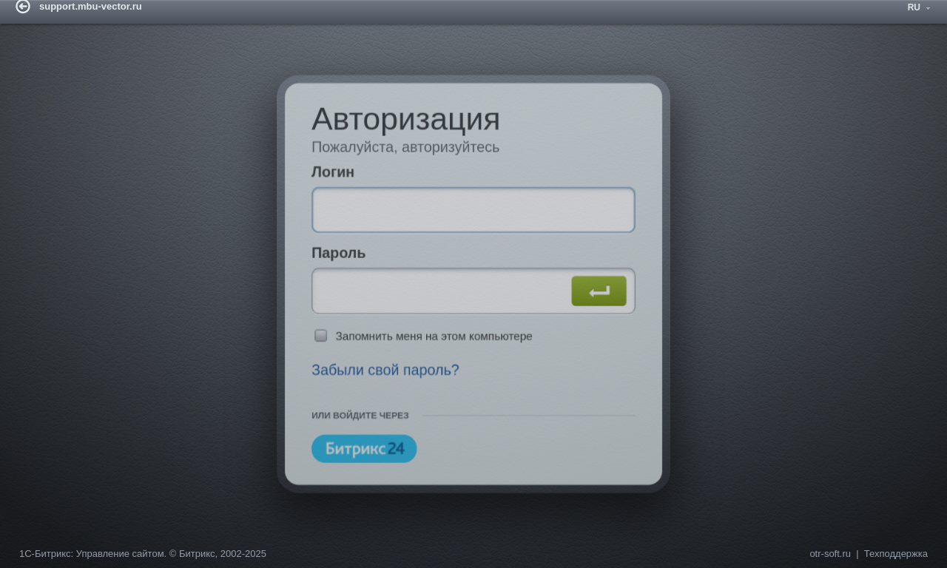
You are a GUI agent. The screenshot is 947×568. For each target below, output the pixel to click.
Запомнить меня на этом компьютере (430, 341)
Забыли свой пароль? (377, 378)
